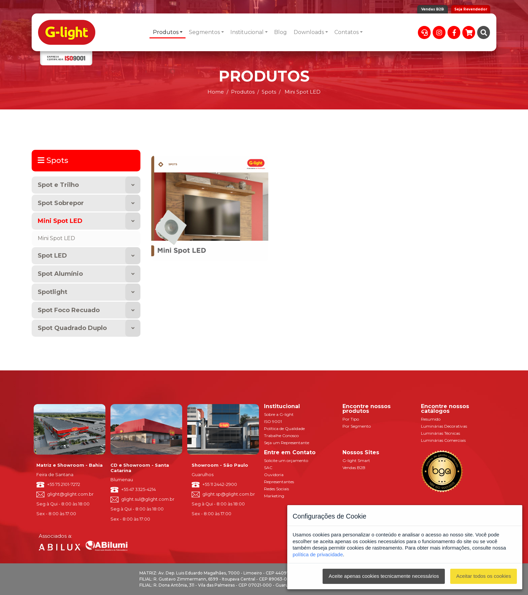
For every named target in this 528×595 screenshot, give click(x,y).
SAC (268, 467)
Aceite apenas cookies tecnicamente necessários (384, 576)
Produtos (165, 32)
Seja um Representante (286, 442)
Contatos (346, 32)
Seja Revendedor (470, 9)
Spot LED (52, 255)
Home (215, 92)
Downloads (309, 32)
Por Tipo (350, 419)
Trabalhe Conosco (281, 435)
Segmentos (204, 32)
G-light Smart (356, 460)
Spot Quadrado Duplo (72, 328)
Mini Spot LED (60, 221)
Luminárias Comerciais (443, 440)
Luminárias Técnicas (440, 433)
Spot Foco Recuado (69, 310)
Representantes (279, 481)
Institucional (247, 32)
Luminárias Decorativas (444, 426)
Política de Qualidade (284, 428)
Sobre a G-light (279, 414)
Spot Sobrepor (61, 203)
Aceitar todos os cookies (483, 576)
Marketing (274, 495)
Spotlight (52, 292)
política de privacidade (318, 554)
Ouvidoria (274, 474)
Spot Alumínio (60, 273)
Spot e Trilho (58, 185)
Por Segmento (356, 426)
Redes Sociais (276, 488)
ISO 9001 (273, 421)
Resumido (430, 419)
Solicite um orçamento (286, 460)
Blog (280, 32)
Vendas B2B (432, 9)
